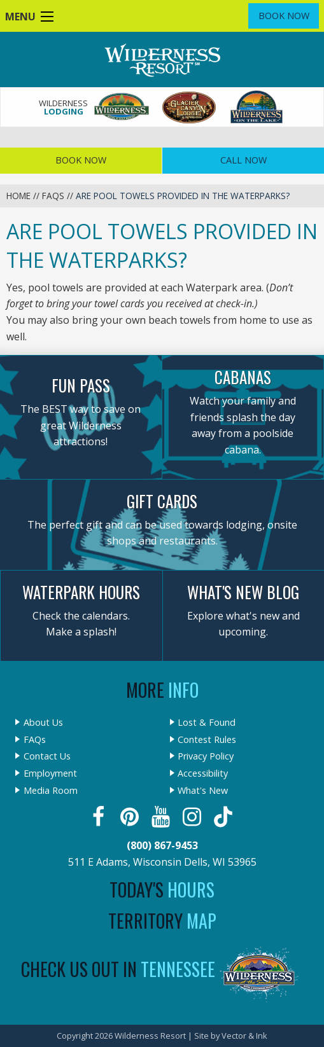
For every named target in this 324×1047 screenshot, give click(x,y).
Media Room (51, 790)
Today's (162, 890)
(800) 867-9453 (162, 845)
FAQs (53, 196)
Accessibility (203, 773)
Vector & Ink (244, 1035)
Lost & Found (207, 722)
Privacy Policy (206, 756)
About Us (43, 722)
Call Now (243, 160)
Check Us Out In (118, 969)
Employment (50, 773)
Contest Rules (207, 739)
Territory (162, 921)
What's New (203, 790)
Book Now (283, 16)
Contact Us (47, 756)
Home (18, 196)
